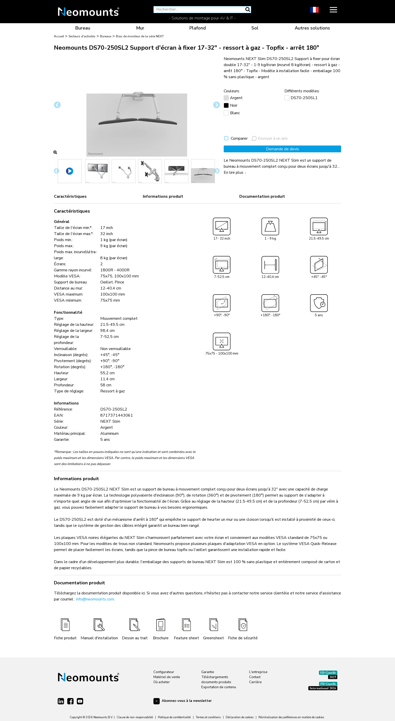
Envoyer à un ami (269, 138)
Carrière (255, 682)
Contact (254, 677)
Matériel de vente (166, 677)
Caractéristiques (70, 196)
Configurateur (163, 672)
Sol (254, 28)
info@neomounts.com (95, 599)
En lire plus (235, 172)
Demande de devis (282, 149)
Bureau (82, 28)
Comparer (239, 138)
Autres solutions (312, 28)
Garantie (207, 672)
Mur (140, 28)
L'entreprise (258, 672)
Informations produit (163, 196)
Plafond (197, 28)
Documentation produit (262, 196)
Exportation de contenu (218, 687)
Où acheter (161, 682)
